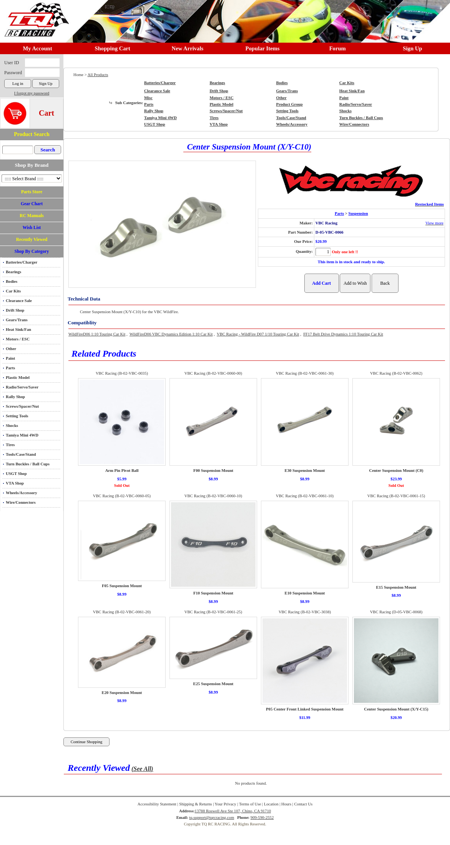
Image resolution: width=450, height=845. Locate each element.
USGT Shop (16, 473)
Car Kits (13, 291)
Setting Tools (17, 416)
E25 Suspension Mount (213, 684)
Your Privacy (225, 804)
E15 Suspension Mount (396, 587)
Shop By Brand (31, 165)
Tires (10, 445)
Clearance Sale (19, 301)
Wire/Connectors (21, 502)
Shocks (12, 425)
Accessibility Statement (157, 804)
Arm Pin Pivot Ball (122, 470)
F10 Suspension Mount (213, 593)
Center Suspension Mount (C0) (396, 470)
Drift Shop (15, 310)
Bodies (11, 281)
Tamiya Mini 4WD (22, 435)
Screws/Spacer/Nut (22, 406)
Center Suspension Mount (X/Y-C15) (396, 709)
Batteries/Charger (21, 262)
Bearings (13, 272)
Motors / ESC (18, 339)
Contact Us (303, 804)
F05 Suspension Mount (122, 586)
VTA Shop (15, 483)
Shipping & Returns (195, 804)
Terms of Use (250, 804)
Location (271, 804)
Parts (10, 368)
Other (11, 349)
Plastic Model (18, 377)
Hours (286, 804)
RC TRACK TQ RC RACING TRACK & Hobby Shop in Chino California (34, 16)
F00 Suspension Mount (213, 470)
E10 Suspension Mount (305, 593)
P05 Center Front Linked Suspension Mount (305, 709)
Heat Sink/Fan (18, 329)
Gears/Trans (17, 320)
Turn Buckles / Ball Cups (28, 464)
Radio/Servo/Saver (22, 387)
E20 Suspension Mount (122, 693)
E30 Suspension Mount (305, 470)
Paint (10, 358)
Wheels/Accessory (21, 493)
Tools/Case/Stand (21, 454)
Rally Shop (15, 397)
